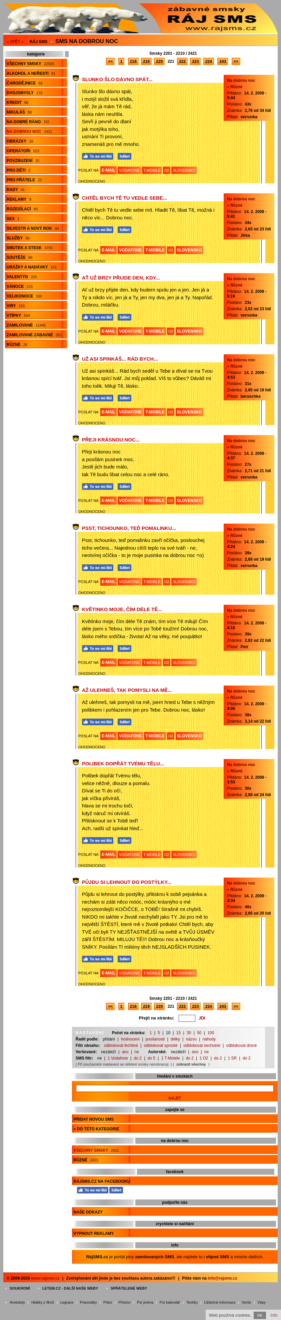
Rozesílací (22, 209)
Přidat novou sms (94, 1119)
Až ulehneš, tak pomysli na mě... (127, 690)
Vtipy (261, 1302)
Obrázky (20, 141)
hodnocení (130, 1039)
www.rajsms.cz (45, 1278)
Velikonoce (24, 296)
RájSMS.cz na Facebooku (102, 1181)
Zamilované (26, 325)
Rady (16, 189)
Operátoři (23, 151)
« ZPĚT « (15, 41)
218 (133, 61)
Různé (17, 344)
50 (199, 1032)
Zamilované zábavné (34, 335)
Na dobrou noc (29, 131)
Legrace (67, 1302)
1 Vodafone (118, 1058)
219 (146, 61)
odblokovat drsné (241, 1045)
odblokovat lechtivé (121, 1045)
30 (189, 1032)
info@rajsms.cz (222, 1278)
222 (182, 61)
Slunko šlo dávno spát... (117, 79)
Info (274, 1315)
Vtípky (18, 315)
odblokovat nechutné (201, 1045)
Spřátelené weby (129, 1288)
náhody (209, 1039)
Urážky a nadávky (32, 267)
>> (236, 61)
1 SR (232, 1058)
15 (178, 1032)
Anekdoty (17, 1302)
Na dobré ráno (28, 122)
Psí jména (145, 1302)
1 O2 (204, 1058)
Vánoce (20, 286)
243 (222, 61)
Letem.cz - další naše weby (70, 1288)
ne (136, 1052)
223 (195, 61)
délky (175, 1039)
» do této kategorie (96, 1129)
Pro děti (18, 170)
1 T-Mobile (170, 1058)
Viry (16, 306)
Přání (107, 1302)
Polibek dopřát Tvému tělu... (123, 763)
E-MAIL (108, 170)
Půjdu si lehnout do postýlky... (126, 882)
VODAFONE (129, 170)
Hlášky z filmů (42, 1302)
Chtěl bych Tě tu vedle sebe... (124, 198)
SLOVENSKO (184, 170)
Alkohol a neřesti (31, 73)
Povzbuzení (23, 160)
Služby (18, 238)
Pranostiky (88, 1302)
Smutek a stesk (30, 247)
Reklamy (19, 199)
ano (125, 1052)
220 (159, 61)
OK (260, 1315)
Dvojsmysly (24, 92)
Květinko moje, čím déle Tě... (122, 609)
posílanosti (155, 1039)
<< (110, 61)
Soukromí (20, 1288)
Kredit (17, 102)
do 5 (151, 1058)
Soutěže (19, 257)
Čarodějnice (25, 83)
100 (210, 1032)
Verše (246, 1302)
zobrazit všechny (191, 1064)
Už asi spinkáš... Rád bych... (120, 359)
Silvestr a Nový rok (33, 228)
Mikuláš (19, 112)
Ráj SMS (38, 41)
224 (208, 61)
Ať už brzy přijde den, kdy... (121, 277)
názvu (191, 1039)
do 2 (137, 1058)
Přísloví (124, 1302)
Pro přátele (24, 180)
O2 (166, 170)
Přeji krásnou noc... (111, 439)
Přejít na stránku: (156, 1017)
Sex (13, 218)
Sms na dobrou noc (86, 41)
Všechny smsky (30, 63)
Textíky (192, 1302)
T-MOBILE (151, 170)
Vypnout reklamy (94, 1233)
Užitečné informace (219, 1302)
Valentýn (22, 276)
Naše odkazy (88, 1212)
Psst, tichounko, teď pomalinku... (129, 528)
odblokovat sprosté (161, 1045)
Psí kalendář (170, 1302)
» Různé (234, 86)
